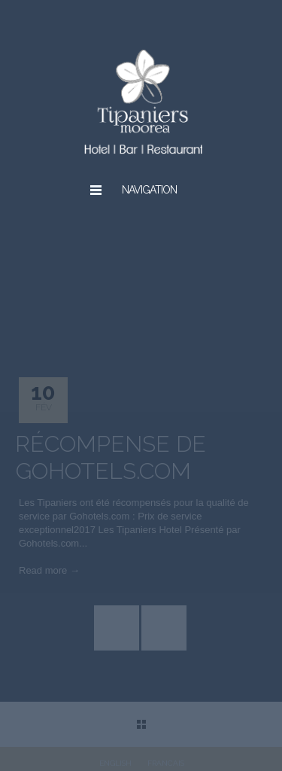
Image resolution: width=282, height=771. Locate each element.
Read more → (49, 570)
